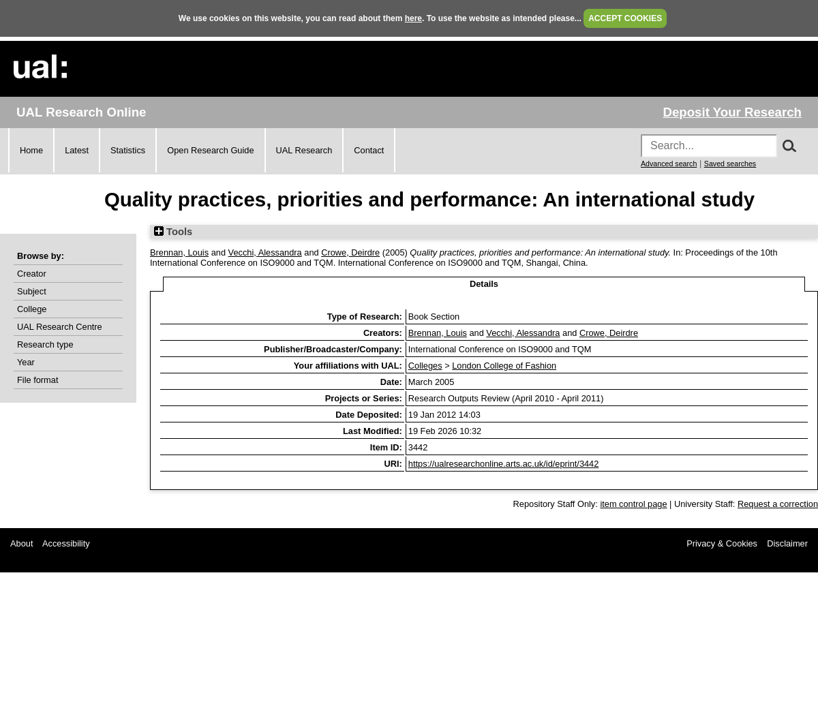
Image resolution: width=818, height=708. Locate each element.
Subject (31, 291)
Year (26, 362)
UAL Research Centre (59, 327)
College (31, 309)
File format (37, 380)
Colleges (425, 365)
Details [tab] (484, 284)
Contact (369, 150)
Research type (45, 344)
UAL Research (304, 150)
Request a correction (778, 504)
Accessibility (66, 543)
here (413, 18)
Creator (31, 273)
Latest (77, 150)
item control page (633, 504)
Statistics (127, 150)
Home (31, 150)
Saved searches (730, 163)
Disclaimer (787, 543)
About (21, 543)
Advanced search (669, 163)
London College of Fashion (504, 365)
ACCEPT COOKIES (625, 18)
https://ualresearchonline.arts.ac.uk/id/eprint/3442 (503, 464)
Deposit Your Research (732, 112)
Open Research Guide (210, 150)
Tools (173, 231)
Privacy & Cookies (721, 543)
